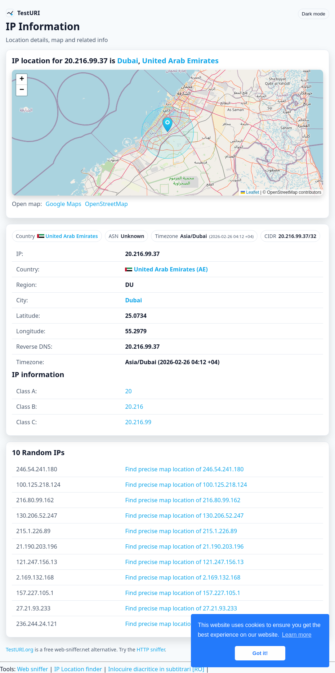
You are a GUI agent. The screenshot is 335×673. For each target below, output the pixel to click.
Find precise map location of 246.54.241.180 (184, 469)
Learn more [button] (297, 635)
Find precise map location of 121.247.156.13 (184, 562)
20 (128, 391)
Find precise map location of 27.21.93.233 (181, 608)
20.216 (134, 407)
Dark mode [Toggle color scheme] (313, 14)
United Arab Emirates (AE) (166, 269)
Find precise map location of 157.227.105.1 (182, 593)
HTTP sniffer (151, 649)
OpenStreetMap (106, 204)
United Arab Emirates (180, 60)
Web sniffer (32, 669)
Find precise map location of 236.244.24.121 (184, 624)
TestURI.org (20, 649)
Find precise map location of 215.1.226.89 (181, 531)
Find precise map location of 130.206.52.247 (184, 515)
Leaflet (250, 192)
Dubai (127, 60)
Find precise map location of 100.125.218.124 (186, 485)
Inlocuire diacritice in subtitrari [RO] (156, 669)
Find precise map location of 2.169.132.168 (182, 577)
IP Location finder (78, 669)
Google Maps (63, 204)
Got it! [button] (260, 653)
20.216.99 (138, 422)
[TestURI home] (23, 13)
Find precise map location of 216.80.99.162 (182, 500)
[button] (167, 124)
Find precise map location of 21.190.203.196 (184, 546)
